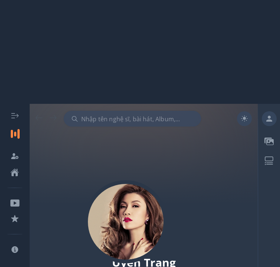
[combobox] (132, 118)
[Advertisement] (140, 52)
